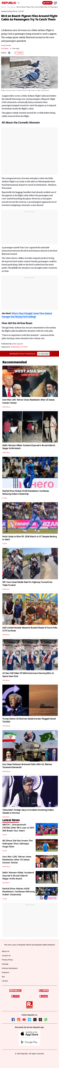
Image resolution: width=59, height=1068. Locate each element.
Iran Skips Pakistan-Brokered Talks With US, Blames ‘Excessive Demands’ (27, 766)
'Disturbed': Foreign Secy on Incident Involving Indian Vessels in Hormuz (28, 811)
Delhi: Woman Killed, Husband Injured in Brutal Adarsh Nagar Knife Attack (28, 447)
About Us (5, 951)
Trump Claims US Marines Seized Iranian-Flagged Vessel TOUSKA (29, 720)
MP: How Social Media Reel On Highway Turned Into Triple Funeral (27, 584)
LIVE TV (47, 3)
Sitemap (5, 964)
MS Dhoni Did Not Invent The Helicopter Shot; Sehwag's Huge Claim (17, 843)
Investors (5, 972)
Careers (5, 981)
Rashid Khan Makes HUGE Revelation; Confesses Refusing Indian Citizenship (25, 492)
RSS (3, 977)
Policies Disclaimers (10, 968)
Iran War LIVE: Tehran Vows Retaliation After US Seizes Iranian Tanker (28, 401)
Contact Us (6, 955)
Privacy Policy (7, 960)
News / (3, 7)
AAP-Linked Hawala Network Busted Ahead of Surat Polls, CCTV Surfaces (30, 629)
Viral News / (11, 7)
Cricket (4, 498)
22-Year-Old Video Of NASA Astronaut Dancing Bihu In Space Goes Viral (28, 675)
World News (6, 407)
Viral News (4, 48)
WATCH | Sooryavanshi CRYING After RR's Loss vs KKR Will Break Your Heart (18, 827)
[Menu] (55, 3)
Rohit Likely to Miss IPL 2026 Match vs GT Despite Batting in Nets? (29, 538)
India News (6, 452)
